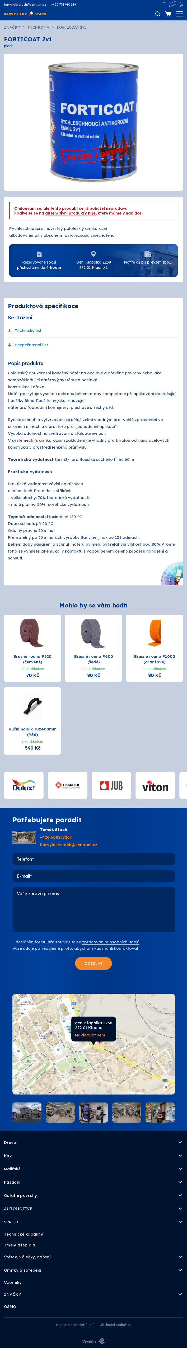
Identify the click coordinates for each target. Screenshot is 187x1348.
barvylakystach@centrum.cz (25, 4)
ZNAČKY (12, 27)
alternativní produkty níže (70, 213)
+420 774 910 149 (63, 4)
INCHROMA (38, 27)
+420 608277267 (56, 837)
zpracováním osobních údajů (110, 941)
